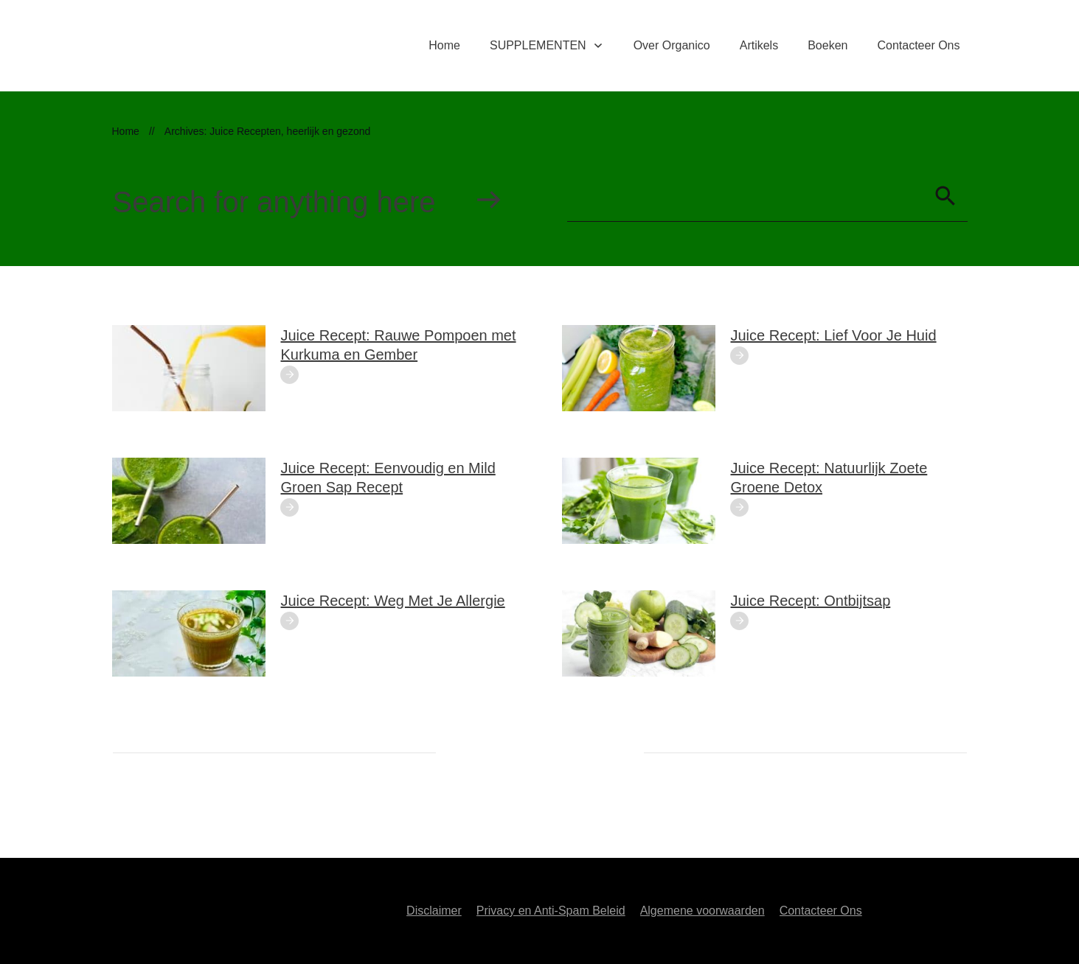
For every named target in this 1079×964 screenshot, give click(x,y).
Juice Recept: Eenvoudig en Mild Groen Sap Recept (388, 477)
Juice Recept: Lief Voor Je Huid (834, 335)
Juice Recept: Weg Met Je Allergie (393, 601)
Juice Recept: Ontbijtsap (811, 601)
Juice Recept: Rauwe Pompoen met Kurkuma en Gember (398, 345)
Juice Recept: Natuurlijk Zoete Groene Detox (829, 477)
